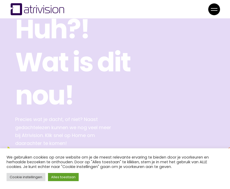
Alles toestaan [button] (63, 177)
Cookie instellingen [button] (26, 177)
